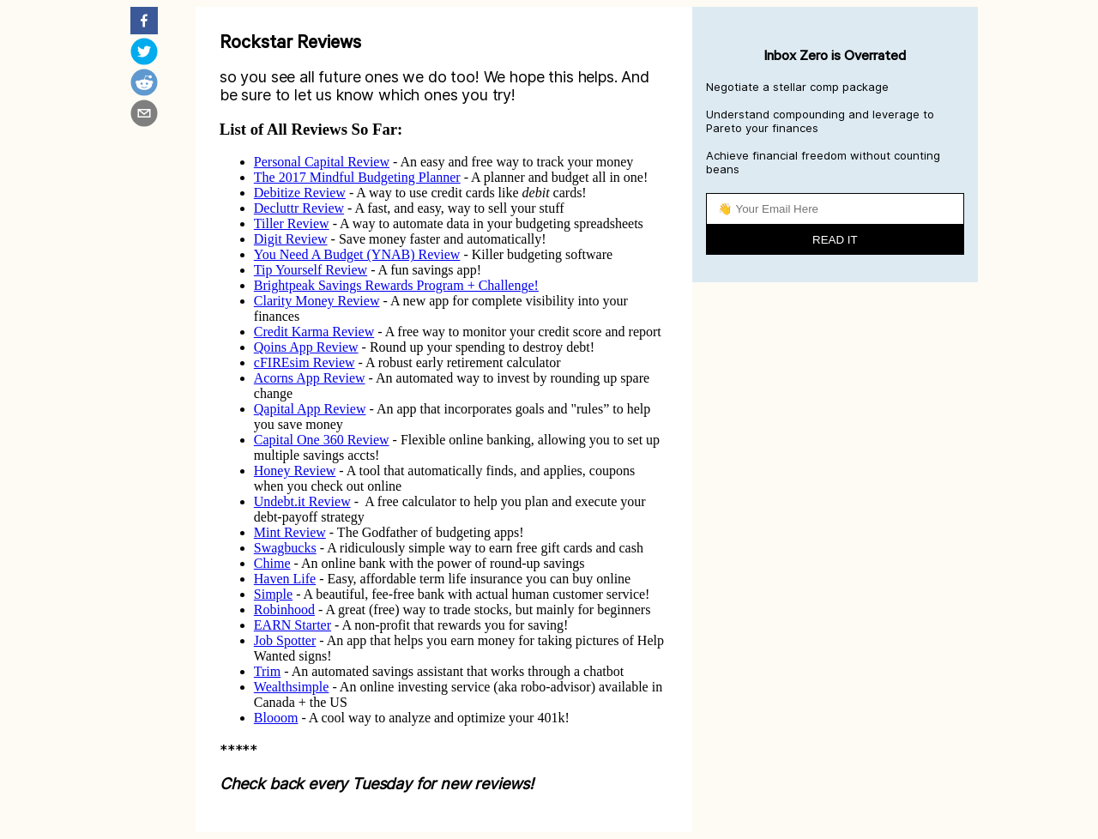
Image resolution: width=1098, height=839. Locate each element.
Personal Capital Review (321, 161)
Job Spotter (285, 640)
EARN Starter (292, 625)
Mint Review (290, 532)
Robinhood (284, 609)
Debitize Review (300, 192)
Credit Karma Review (314, 331)
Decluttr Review (299, 208)
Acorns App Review (309, 378)
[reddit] (144, 84)
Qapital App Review (310, 408)
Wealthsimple (291, 686)
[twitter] (144, 53)
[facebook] (144, 22)
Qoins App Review (306, 347)
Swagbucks (285, 547)
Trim (267, 671)
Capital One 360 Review (321, 439)
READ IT (835, 239)
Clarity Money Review (317, 300)
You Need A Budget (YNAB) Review (357, 254)
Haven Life (285, 578)
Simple (273, 594)
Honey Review (295, 470)
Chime (272, 563)
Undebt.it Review (302, 501)
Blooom (276, 717)
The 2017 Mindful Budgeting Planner (357, 177)
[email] (144, 115)
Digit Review (291, 239)
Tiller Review (291, 223)
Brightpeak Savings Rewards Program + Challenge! (396, 285)
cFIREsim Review (304, 362)
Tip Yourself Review (310, 270)
